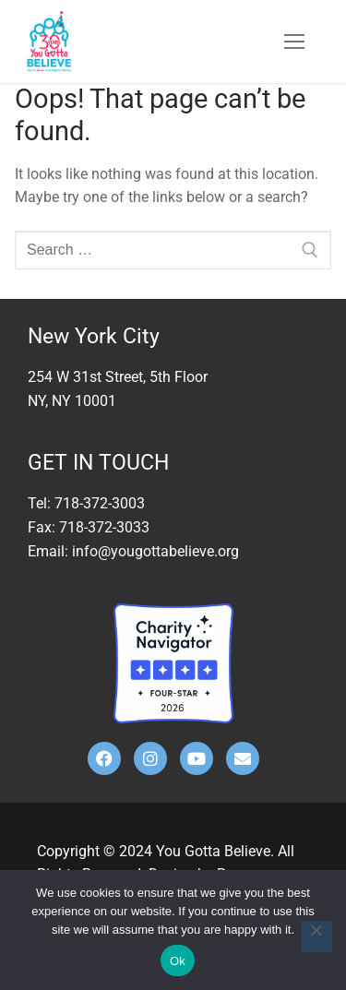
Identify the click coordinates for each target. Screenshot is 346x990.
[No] (316, 936)
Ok (177, 961)
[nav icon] (294, 41)
